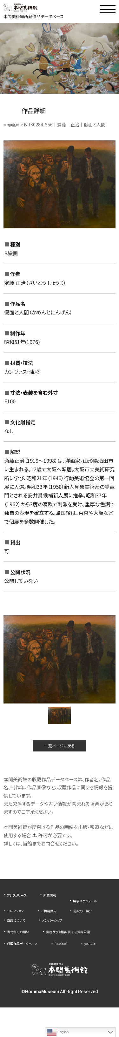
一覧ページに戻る (60, 751)
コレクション (69, 912)
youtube (15, 972)
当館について (19, 931)
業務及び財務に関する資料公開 (37, 953)
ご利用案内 (18, 922)
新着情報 (60, 902)
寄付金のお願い (22, 943)
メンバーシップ (63, 931)
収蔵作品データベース (28, 963)
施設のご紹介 (58, 922)
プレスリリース (20, 902)
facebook (77, 963)
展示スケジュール (24, 912)
